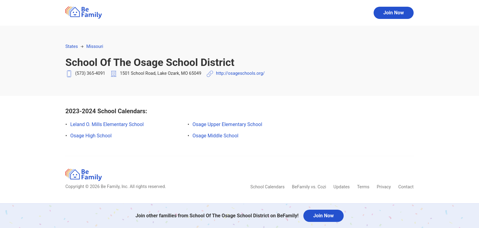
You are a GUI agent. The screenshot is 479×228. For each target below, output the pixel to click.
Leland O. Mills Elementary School (107, 124)
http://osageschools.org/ (240, 73)
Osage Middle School (215, 136)
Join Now (393, 13)
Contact (406, 187)
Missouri (94, 46)
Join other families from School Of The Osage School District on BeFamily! (216, 216)
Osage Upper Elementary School (227, 124)
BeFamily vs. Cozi (309, 187)
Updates (342, 187)
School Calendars (267, 187)
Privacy (384, 187)
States (71, 46)
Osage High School (91, 136)
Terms (363, 187)
